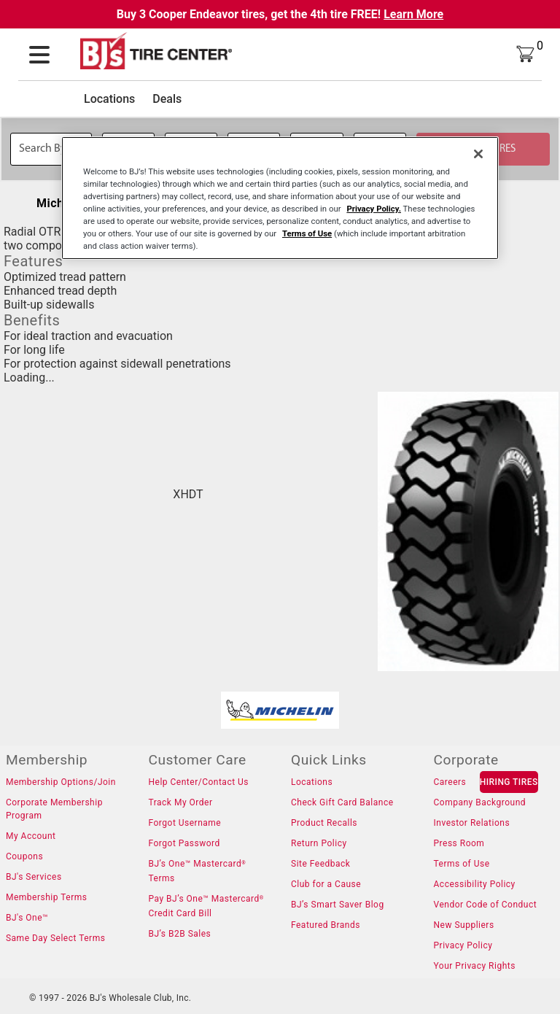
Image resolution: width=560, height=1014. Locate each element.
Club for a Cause (326, 884)
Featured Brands (325, 925)
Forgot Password (183, 843)
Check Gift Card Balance (342, 802)
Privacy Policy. (373, 209)
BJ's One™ (27, 918)
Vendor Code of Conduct (485, 904)
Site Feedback (320, 864)
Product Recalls (324, 823)
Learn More (413, 14)
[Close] (478, 153)
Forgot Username (184, 823)
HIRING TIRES (509, 782)
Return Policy (319, 843)
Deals (167, 99)
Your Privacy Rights (475, 966)
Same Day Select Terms (55, 938)
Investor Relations (472, 823)
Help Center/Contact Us (198, 782)
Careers (450, 782)
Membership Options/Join (61, 782)
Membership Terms (46, 897)
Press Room (459, 843)
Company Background (480, 802)
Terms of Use (462, 864)
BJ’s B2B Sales (179, 934)
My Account (31, 836)
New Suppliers (464, 925)
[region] (280, 197)
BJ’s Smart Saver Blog (337, 904)
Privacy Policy (463, 945)
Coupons (24, 856)
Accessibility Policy (475, 884)
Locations (109, 99)
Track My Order (180, 802)
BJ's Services (34, 877)
